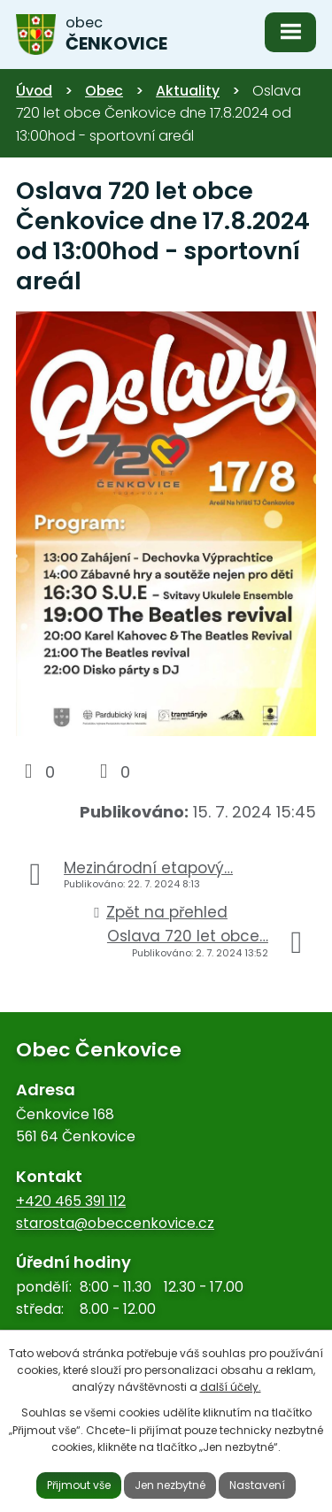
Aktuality (188, 91)
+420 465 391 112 (71, 1201)
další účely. (230, 1386)
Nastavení (257, 1485)
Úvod (34, 91)
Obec (104, 91)
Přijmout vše (79, 1485)
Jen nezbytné (170, 1485)
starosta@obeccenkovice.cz (115, 1223)
